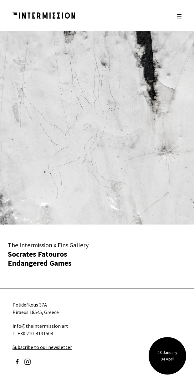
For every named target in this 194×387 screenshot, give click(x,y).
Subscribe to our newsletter (42, 347)
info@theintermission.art (40, 326)
